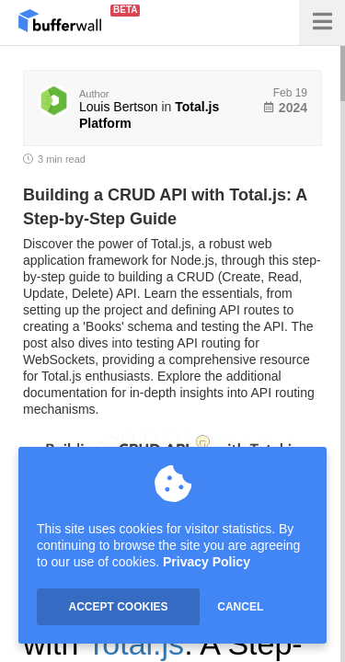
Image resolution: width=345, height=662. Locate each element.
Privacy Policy (206, 561)
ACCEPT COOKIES (117, 606)
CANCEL (240, 606)
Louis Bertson (118, 106)
